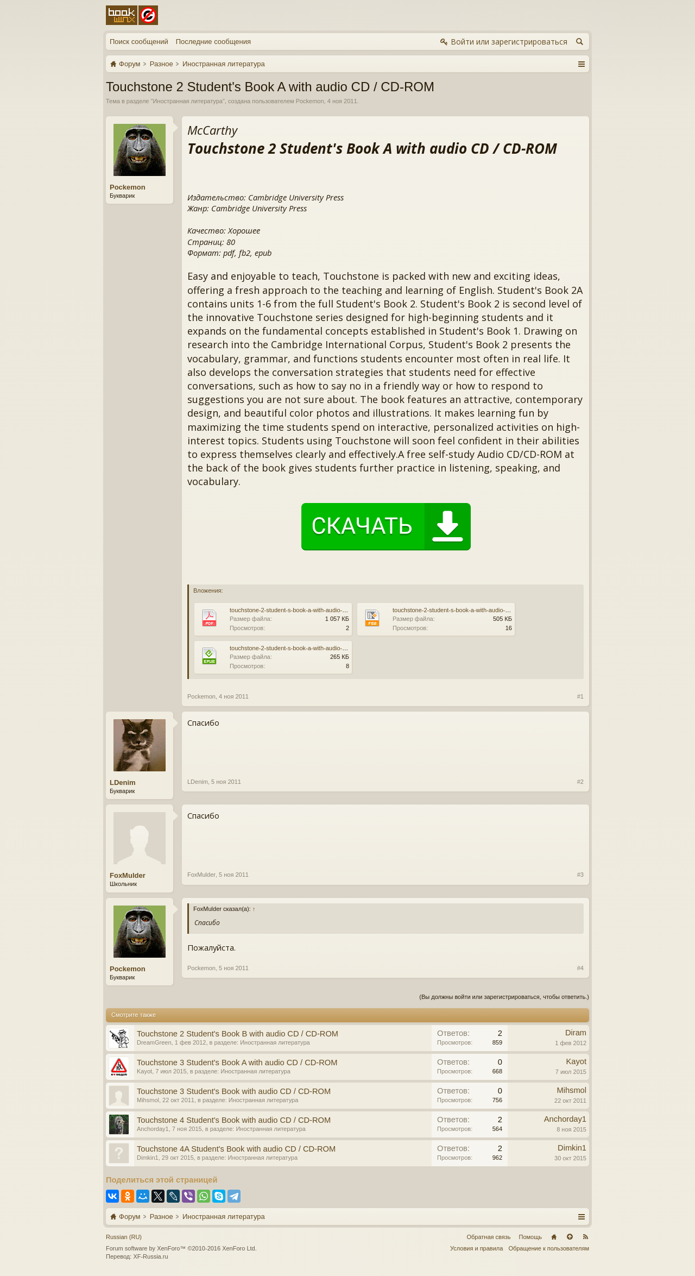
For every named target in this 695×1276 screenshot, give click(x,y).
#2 (580, 781)
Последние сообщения (213, 41)
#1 (580, 696)
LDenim (123, 782)
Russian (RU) (124, 1237)
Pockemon (310, 101)
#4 (580, 968)
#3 (580, 874)
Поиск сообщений (139, 41)
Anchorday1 (153, 1129)
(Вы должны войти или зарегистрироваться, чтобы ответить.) (504, 997)
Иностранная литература (188, 101)
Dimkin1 (148, 1157)
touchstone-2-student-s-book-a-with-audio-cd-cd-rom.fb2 (467, 610)
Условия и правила (476, 1248)
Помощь (530, 1237)
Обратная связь (488, 1237)
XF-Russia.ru (150, 1256)
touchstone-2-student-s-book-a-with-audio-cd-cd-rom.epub (307, 648)
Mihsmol (148, 1100)
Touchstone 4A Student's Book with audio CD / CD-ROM (236, 1149)
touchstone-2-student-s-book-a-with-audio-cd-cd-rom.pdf (304, 610)
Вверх (569, 1237)
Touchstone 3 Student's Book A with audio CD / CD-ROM (237, 1062)
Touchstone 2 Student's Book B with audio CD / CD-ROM (237, 1033)
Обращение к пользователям (548, 1248)
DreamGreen (154, 1042)
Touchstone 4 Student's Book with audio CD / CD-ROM (234, 1120)
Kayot (144, 1071)
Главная (554, 1237)
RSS (585, 1237)
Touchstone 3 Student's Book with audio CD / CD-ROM (234, 1091)
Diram (575, 1032)
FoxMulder (128, 875)
